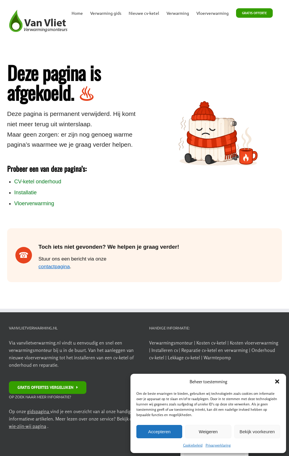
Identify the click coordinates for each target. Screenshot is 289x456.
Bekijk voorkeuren (257, 431)
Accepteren (159, 431)
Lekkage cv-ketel (184, 357)
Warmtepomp (217, 357)
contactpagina (54, 266)
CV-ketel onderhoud (37, 182)
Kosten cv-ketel (211, 343)
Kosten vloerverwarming (254, 343)
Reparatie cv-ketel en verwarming (215, 350)
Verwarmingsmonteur (171, 343)
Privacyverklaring (218, 445)
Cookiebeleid (193, 445)
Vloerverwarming (34, 203)
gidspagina (38, 411)
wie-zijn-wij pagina (27, 426)
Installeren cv (165, 350)
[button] (277, 381)
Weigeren (208, 431)
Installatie (25, 192)
